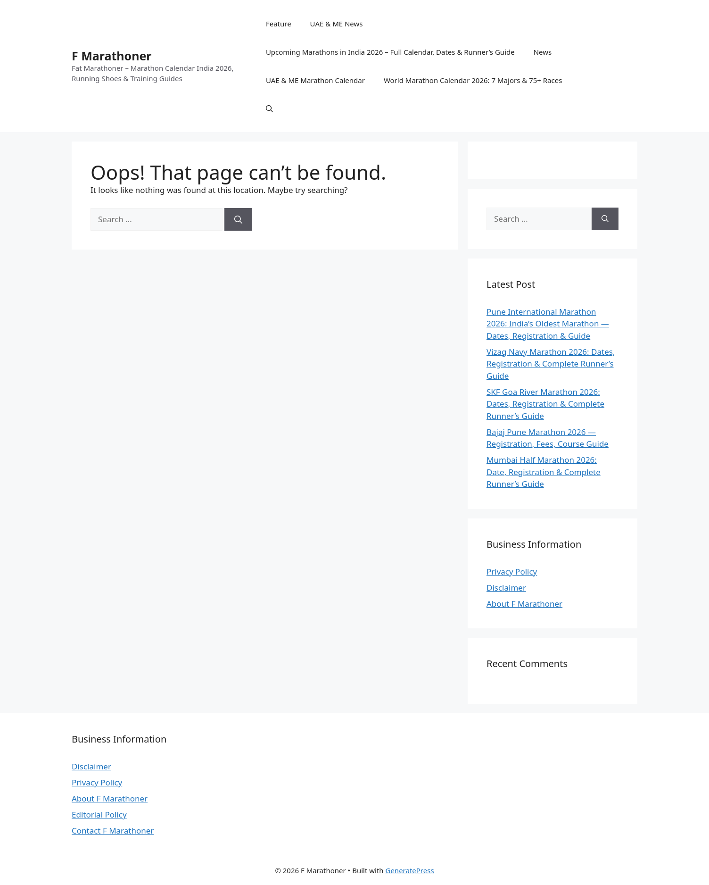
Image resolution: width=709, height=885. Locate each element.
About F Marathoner (524, 603)
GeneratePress (409, 870)
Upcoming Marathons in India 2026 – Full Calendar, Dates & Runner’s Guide (390, 52)
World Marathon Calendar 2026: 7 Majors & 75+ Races (473, 80)
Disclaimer (506, 587)
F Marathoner (112, 56)
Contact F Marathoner (113, 830)
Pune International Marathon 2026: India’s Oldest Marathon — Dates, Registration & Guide (547, 323)
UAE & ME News (336, 23)
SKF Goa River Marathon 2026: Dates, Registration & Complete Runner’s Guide (545, 403)
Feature (278, 23)
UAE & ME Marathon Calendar (315, 80)
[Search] (238, 219)
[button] (269, 108)
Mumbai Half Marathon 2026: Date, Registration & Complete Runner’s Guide (543, 471)
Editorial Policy (99, 814)
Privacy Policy (511, 571)
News (543, 52)
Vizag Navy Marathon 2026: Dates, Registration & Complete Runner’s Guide (550, 363)
